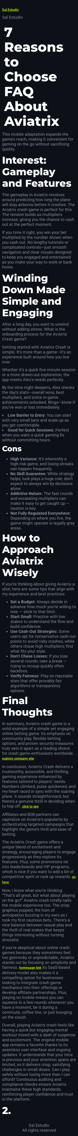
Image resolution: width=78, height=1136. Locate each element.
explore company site (18, 758)
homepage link (30, 968)
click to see (30, 806)
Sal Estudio (10, 10)
